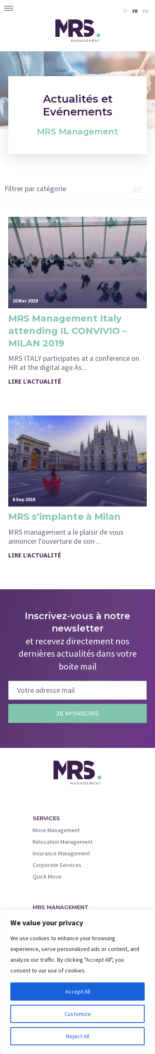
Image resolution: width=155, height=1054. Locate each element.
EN (145, 11)
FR (135, 11)
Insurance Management (61, 853)
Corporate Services (57, 865)
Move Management (56, 830)
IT (125, 11)
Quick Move (47, 876)
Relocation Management (63, 841)
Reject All (77, 1036)
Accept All (77, 991)
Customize (77, 1014)
